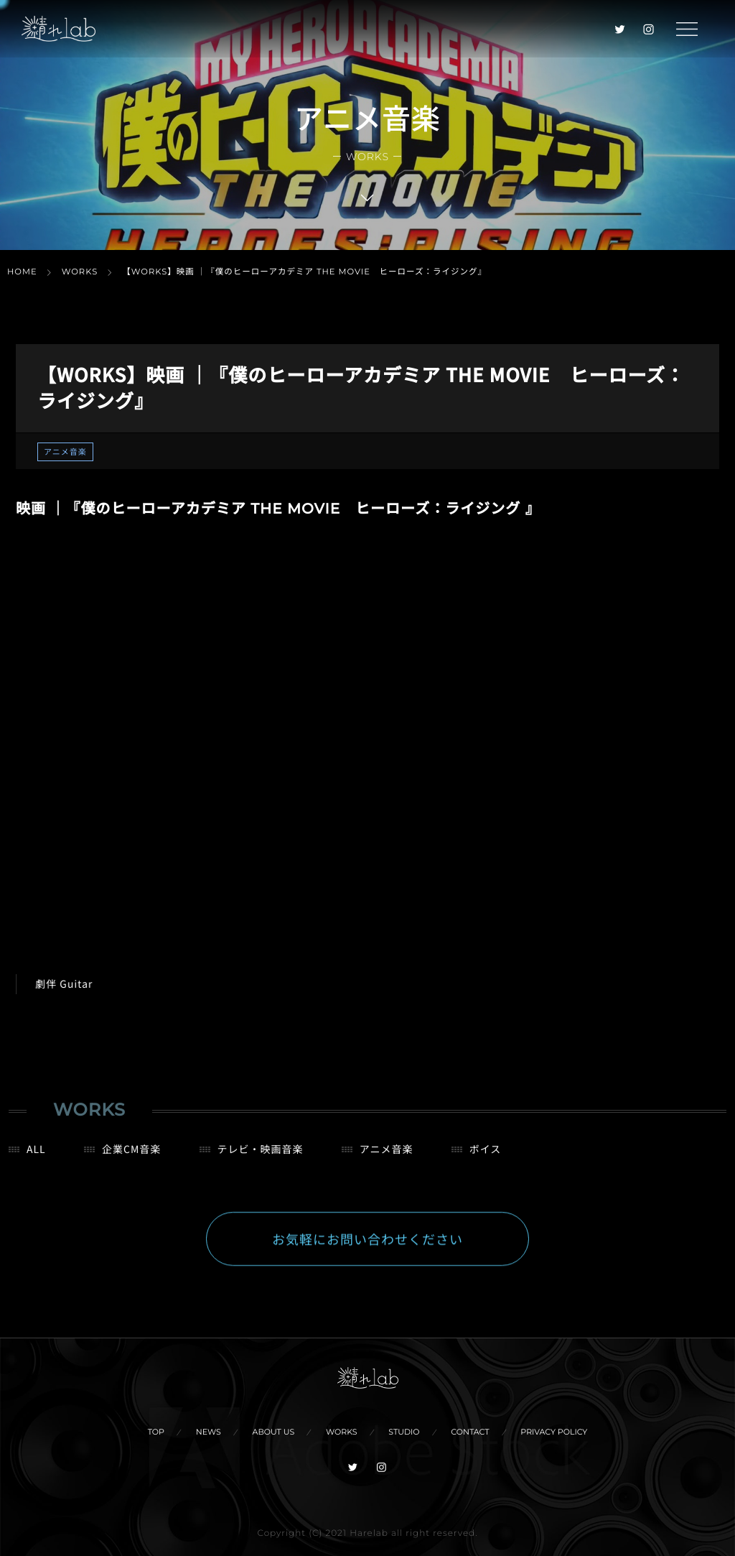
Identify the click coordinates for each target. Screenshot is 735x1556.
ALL (36, 1156)
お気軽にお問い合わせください (367, 1246)
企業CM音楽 (131, 1156)
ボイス (485, 1156)
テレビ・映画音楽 (260, 1156)
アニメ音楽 (65, 452)
